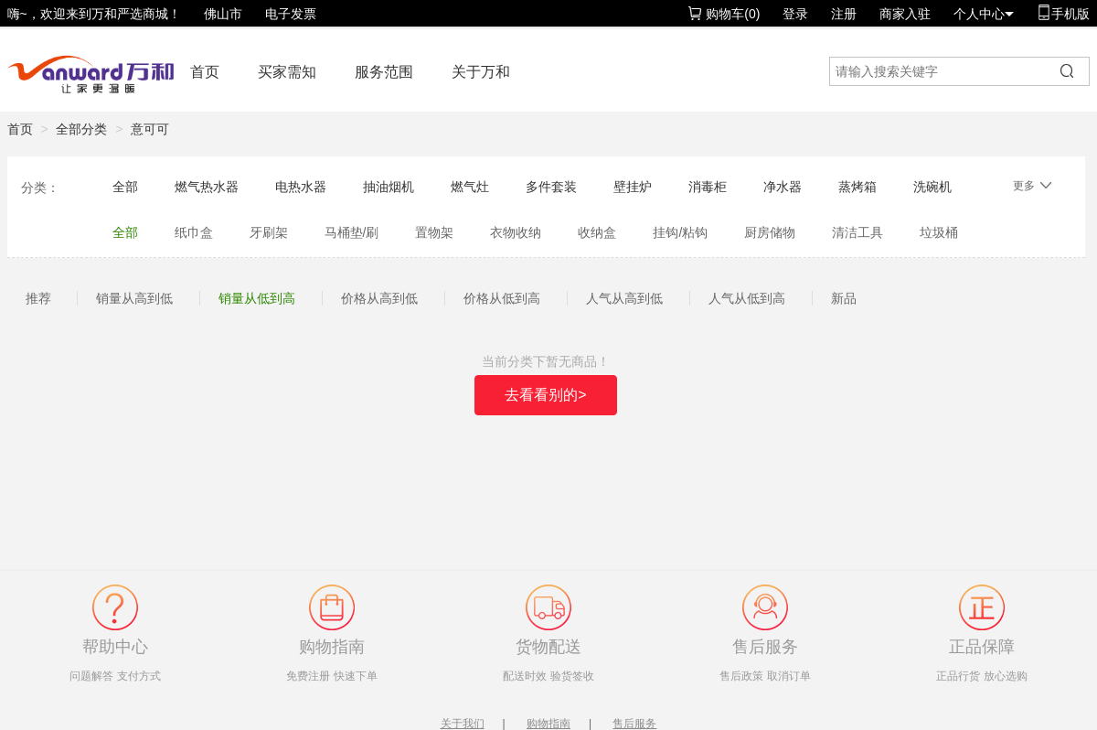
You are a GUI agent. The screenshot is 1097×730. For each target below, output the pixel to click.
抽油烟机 (388, 186)
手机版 (1063, 13)
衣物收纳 (515, 232)
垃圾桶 (939, 232)
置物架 (434, 232)
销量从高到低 (134, 298)
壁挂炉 (632, 186)
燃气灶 (470, 186)
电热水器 (300, 186)
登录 (795, 13)
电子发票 (290, 13)
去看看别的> (545, 395)
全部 (125, 186)
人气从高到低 (624, 298)
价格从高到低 (379, 298)
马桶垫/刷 (352, 232)
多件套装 (551, 186)
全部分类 (81, 129)
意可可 (150, 129)
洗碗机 (932, 186)
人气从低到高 (746, 298)
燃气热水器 (207, 186)
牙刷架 (269, 232)
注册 (844, 13)
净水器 (782, 186)
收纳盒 (597, 232)
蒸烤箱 (857, 186)
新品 (844, 298)
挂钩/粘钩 (680, 232)
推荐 (38, 298)
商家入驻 (905, 13)
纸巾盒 (194, 232)
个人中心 (983, 13)
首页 (204, 72)
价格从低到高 (501, 298)
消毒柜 (707, 186)
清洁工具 (857, 232)
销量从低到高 (256, 298)
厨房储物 (769, 232)
